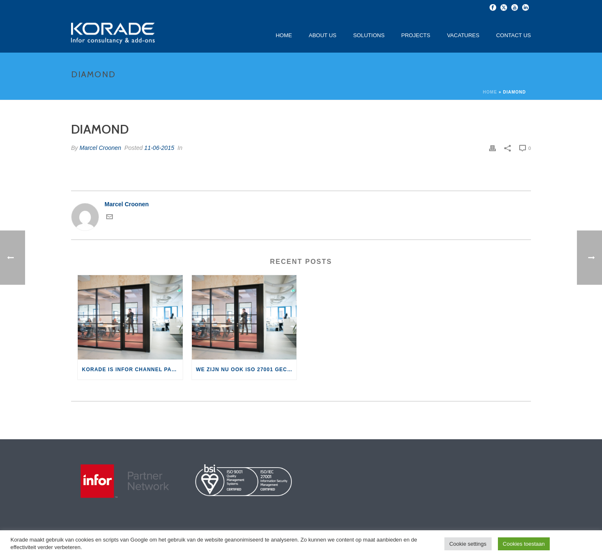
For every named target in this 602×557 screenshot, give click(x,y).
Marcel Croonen (100, 147)
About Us (322, 35)
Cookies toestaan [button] (524, 544)
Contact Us (513, 35)
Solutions (369, 35)
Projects (415, 35)
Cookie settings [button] (468, 544)
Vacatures (463, 35)
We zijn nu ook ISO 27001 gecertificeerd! (246, 369)
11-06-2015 (159, 147)
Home (283, 35)
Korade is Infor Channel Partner (132, 369)
